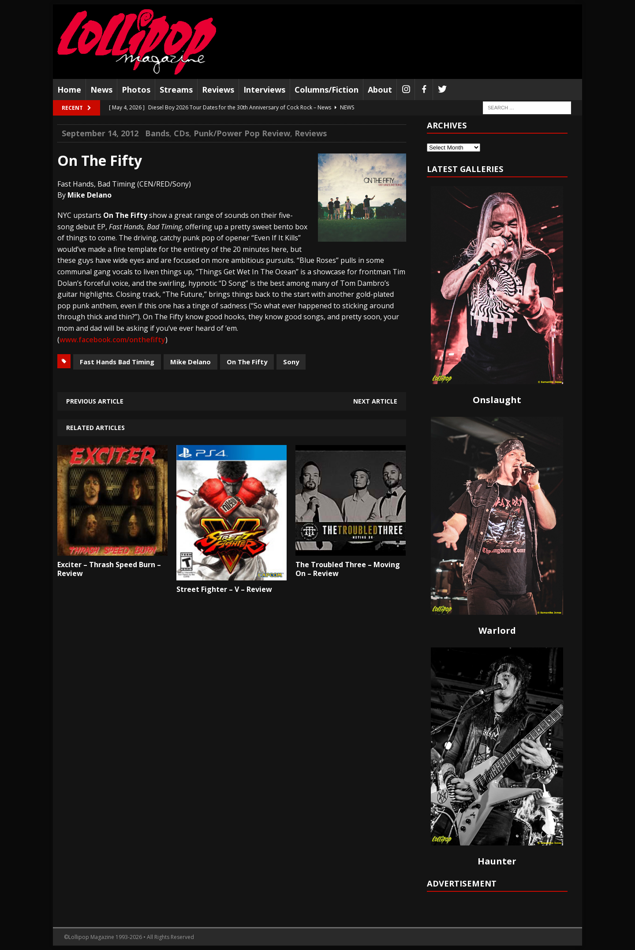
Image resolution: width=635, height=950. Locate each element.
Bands (157, 133)
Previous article (94, 401)
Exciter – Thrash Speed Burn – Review (109, 569)
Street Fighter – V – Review (224, 589)
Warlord (497, 630)
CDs (181, 133)
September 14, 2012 (100, 133)
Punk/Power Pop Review (242, 133)
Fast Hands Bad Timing (117, 361)
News (101, 89)
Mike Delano (190, 361)
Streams (176, 89)
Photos (136, 89)
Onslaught (497, 400)
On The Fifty (247, 361)
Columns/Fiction (327, 89)
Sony (291, 361)
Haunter (497, 861)
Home (69, 89)
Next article (375, 401)
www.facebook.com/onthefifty (112, 339)
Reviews (218, 89)
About (380, 89)
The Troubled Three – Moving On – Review (347, 569)
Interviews (264, 89)
